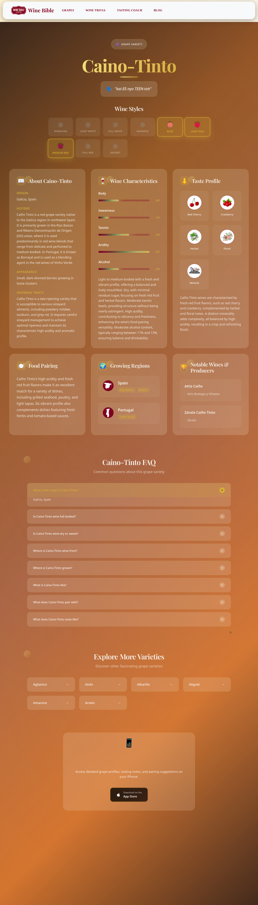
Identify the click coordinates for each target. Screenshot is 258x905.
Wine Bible (32, 10)
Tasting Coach (129, 10)
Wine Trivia (96, 10)
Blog (158, 10)
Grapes (68, 10)
